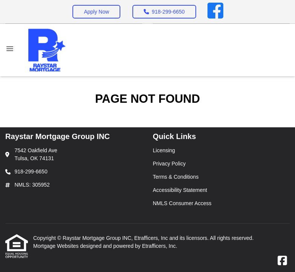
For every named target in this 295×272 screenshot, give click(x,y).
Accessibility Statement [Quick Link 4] (180, 190)
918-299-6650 (164, 12)
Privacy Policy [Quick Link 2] (169, 164)
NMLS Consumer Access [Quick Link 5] (182, 203)
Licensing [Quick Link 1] (164, 150)
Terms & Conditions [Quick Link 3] (175, 177)
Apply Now (96, 12)
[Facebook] (215, 12)
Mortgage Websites (56, 246)
